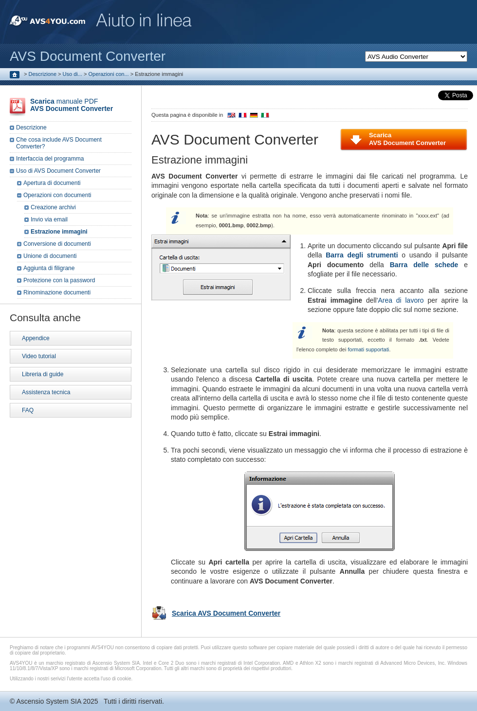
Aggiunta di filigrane (48, 268)
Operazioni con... (108, 74)
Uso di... (72, 74)
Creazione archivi (53, 207)
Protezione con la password (59, 280)
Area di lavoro (400, 300)
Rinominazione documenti (57, 292)
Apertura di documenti (51, 183)
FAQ (28, 410)
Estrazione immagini (59, 231)
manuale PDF (71, 104)
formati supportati (368, 349)
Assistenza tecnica (46, 392)
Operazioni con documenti (57, 195)
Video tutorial (39, 356)
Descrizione (42, 74)
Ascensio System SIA (48, 701)
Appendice (36, 338)
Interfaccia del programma (50, 158)
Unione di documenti (49, 256)
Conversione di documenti (57, 243)
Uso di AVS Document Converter (58, 170)
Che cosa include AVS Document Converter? (59, 143)
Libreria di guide (42, 374)
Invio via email (49, 219)
